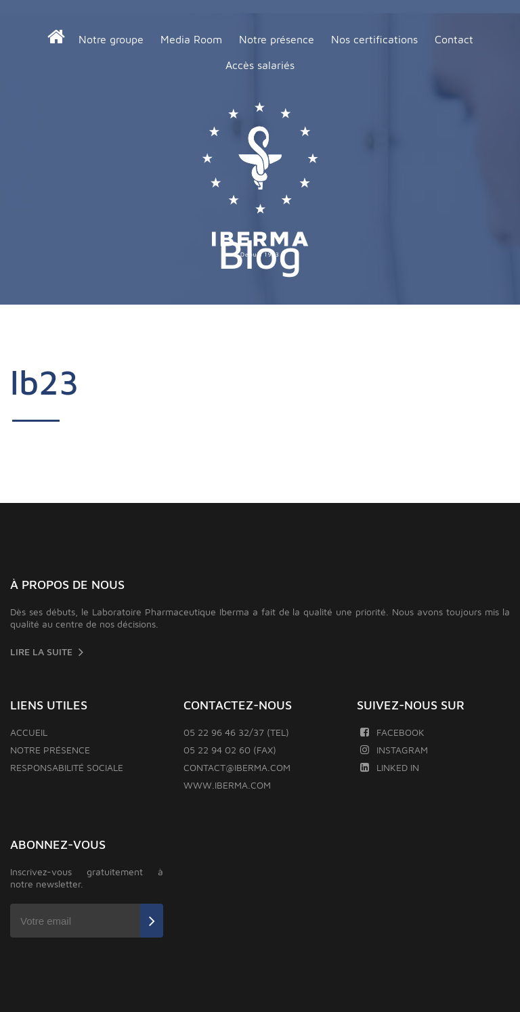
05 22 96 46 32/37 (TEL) (236, 732)
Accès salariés (260, 65)
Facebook (392, 732)
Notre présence (276, 39)
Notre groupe (111, 39)
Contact (454, 39)
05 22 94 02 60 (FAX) (229, 749)
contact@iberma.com (236, 767)
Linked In (389, 767)
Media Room (191, 39)
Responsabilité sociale (66, 767)
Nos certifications (374, 39)
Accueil (28, 732)
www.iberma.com (227, 785)
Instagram (394, 749)
